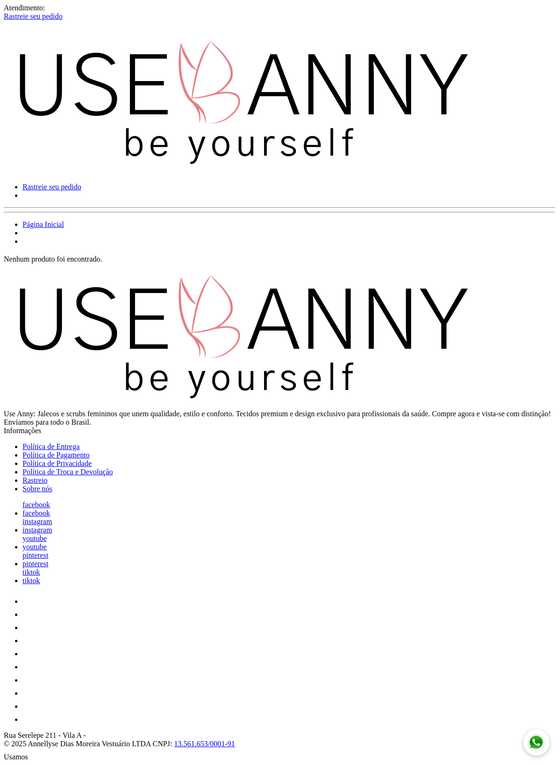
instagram (37, 521)
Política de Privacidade (57, 463)
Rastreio (35, 480)
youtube (35, 538)
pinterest (35, 555)
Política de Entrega (51, 446)
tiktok (31, 572)
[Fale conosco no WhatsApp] (536, 742)
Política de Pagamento (56, 455)
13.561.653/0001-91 (204, 744)
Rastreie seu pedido (33, 16)
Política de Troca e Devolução (68, 472)
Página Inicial (43, 224)
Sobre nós (38, 489)
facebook (36, 505)
